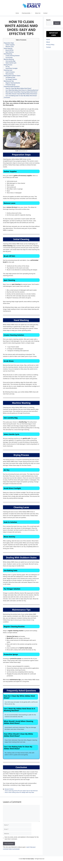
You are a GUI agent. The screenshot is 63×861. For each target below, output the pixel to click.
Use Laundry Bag (10, 61)
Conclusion (7, 97)
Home (17, 13)
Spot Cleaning (9, 52)
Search (57, 23)
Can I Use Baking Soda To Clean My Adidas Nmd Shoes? (21, 95)
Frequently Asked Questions (12, 86)
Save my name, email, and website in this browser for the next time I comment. (22, 838)
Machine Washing (9, 59)
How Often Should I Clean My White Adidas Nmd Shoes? (21, 94)
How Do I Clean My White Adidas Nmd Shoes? (18, 88)
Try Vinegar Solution (11, 79)
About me (37, 13)
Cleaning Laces (8, 70)
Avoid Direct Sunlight (11, 68)
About (48, 42)
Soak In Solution (10, 72)
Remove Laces (10, 46)
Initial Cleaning (8, 48)
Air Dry (7, 66)
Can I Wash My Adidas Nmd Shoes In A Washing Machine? (22, 90)
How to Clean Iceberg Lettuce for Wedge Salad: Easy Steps (19, 792)
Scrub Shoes (9, 57)
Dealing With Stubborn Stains (12, 75)
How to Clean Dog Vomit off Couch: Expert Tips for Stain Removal (21, 790)
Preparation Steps (9, 43)
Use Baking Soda (10, 77)
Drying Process (8, 65)
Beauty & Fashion (9, 789)
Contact (45, 13)
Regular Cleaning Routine (13, 83)
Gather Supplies (10, 45)
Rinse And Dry (10, 74)
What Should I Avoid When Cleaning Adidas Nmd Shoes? (21, 92)
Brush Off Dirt (9, 50)
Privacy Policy (50, 44)
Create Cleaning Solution (13, 55)
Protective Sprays (10, 85)
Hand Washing (8, 54)
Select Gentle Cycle (11, 63)
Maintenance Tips (9, 81)
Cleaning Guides (28, 13)
